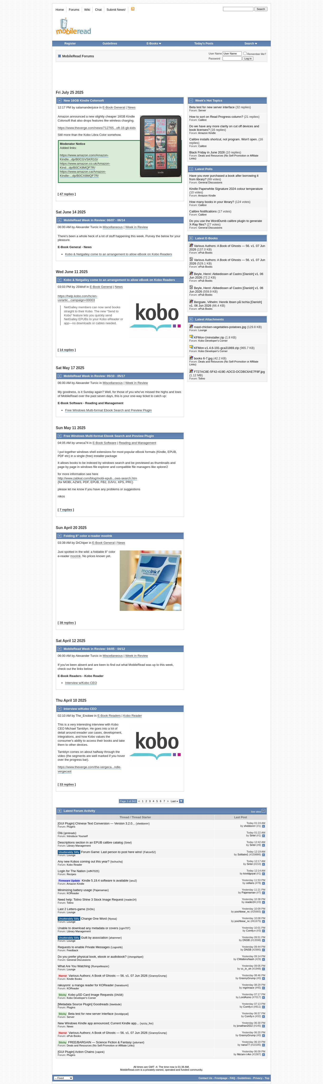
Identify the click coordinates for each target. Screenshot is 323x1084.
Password (214, 58)
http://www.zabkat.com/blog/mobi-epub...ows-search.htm (97, 478)
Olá (60, 833)
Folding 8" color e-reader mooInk (88, 536)
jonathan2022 (245, 1025)
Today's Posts (203, 43)
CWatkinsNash (245, 959)
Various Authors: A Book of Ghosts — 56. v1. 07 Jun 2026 (108, 975)
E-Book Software (104, 443)
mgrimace (248, 987)
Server (202, 110)
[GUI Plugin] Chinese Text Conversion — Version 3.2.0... (96, 823)
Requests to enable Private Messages (84, 947)
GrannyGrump (157, 975)
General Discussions (210, 182)
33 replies (67, 784)
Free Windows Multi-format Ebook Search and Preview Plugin (108, 410)
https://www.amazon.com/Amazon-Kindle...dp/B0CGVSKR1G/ (84, 157)
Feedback (72, 950)
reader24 (130, 899)
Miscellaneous (113, 227)
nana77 (245, 1044)
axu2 (133, 880)
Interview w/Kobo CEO (81, 683)
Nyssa (112, 918)
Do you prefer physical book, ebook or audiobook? (92, 956)
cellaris (250, 883)
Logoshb (117, 947)
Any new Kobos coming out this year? (83, 861)
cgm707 (124, 928)
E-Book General (114, 107)
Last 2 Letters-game (71, 909)
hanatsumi (122, 985)
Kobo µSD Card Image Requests (90, 994)
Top (267, 1078)
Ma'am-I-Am (244, 1054)
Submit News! (116, 9)
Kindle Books (74, 978)
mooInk (75, 556)
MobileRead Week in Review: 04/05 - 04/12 (94, 649)
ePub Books (205, 252)
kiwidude (115, 1004)
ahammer (115, 937)
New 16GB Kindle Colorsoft (84, 100)
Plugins (71, 826)
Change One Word (94, 918)
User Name (215, 53)
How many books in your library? (211, 202)
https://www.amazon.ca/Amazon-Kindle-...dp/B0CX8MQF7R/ (83, 173)
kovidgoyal (249, 873)
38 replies (67, 622)
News (131, 107)
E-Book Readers (109, 715)
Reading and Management (137, 443)
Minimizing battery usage (75, 890)
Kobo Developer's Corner (213, 340)
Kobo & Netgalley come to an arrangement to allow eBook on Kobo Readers (118, 254)
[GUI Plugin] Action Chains (76, 1052)
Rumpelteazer (100, 966)
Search (251, 43)
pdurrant (138, 1042)
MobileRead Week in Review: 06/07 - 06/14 (94, 220)
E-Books (154, 43)
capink (100, 1051)
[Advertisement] (161, 76)
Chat (98, 9)
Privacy (257, 1078)
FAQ (232, 1078)
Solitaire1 (243, 854)
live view (256, 811)
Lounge (202, 330)
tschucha (116, 861)
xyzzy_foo (146, 1023)
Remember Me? (254, 54)
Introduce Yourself (77, 836)
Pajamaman (101, 890)
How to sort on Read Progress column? (216, 116)
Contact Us (205, 1078)
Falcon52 (149, 852)
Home (60, 9)
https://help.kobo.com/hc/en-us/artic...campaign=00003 (77, 298)
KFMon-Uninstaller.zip (209, 337)
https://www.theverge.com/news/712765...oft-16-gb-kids (97, 128)
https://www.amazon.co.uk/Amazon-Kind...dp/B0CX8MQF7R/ (85, 165)
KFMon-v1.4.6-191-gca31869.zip (216, 348)
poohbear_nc (242, 911)
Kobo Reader (132, 715)
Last (174, 801)
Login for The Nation (72, 871)
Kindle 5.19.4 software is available (105, 880)
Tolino (201, 378)
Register (70, 43)
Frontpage (221, 1078)
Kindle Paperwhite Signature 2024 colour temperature (226, 189)
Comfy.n (251, 930)
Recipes (71, 874)
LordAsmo (245, 997)
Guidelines (110, 43)
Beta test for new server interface (212, 107)
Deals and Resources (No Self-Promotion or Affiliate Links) (100, 1045)
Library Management (79, 845)
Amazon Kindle (207, 133)
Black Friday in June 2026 (207, 152)
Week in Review (136, 227)
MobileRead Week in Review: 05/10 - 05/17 (94, 376)
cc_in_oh (246, 968)
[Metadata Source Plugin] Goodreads (83, 1004)
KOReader (73, 893)
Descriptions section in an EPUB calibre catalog (90, 842)
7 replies (66, 509)
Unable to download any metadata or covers (88, 928)
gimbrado (69, 833)
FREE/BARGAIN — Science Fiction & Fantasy (100, 1042)
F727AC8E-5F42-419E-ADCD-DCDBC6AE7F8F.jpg (229, 371)
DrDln (90, 909)
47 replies (67, 194)
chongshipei (135, 956)
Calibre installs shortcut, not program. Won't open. (223, 139)
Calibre (202, 119)
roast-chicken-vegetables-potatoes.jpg (220, 327)
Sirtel (253, 835)
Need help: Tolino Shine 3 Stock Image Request (90, 899)
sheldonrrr (143, 823)
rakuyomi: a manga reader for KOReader (86, 985)
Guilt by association (94, 937)
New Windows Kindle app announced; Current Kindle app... (98, 1023)
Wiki (87, 9)
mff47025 (93, 871)
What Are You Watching (74, 966)
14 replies (67, 350)
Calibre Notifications (203, 211)
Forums (74, 9)
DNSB (246, 940)
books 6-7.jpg (203, 358)
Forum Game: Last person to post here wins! (111, 852)
